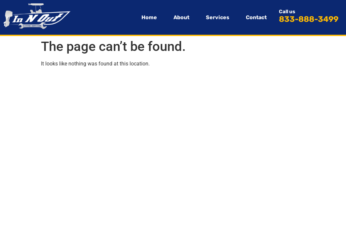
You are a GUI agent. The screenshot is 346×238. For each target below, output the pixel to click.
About (181, 17)
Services (217, 17)
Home (149, 17)
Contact (256, 17)
